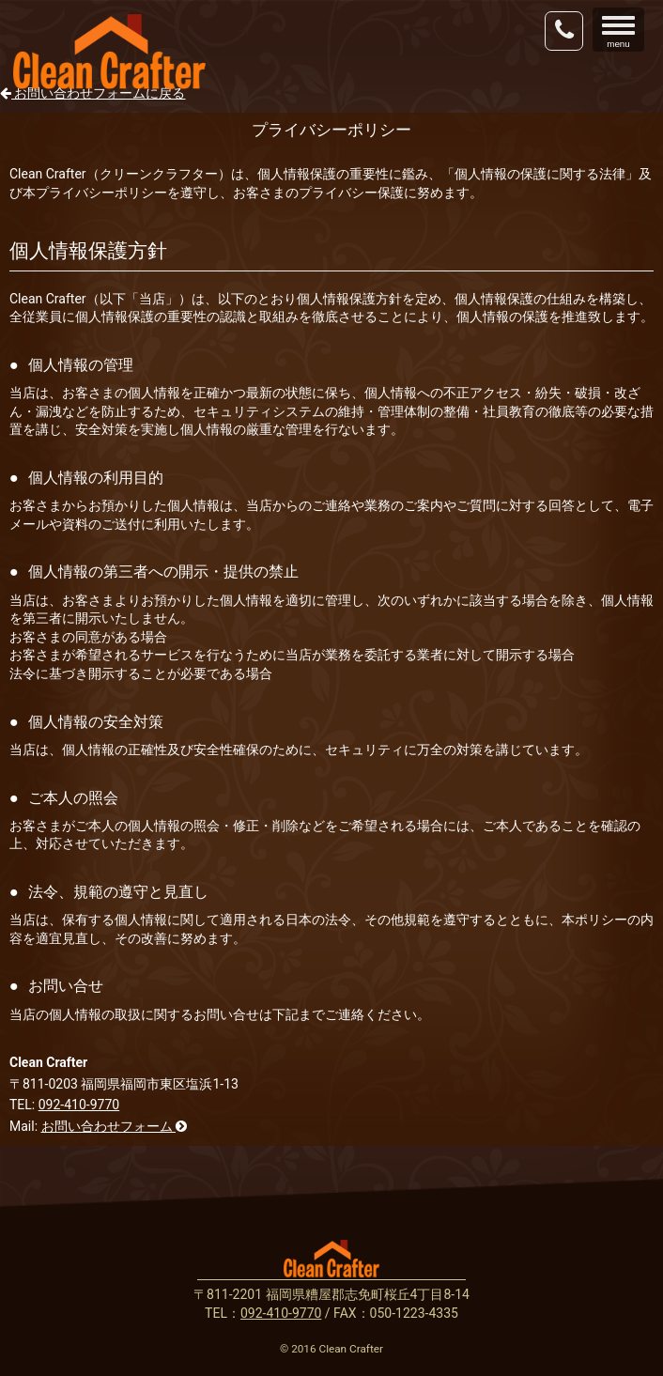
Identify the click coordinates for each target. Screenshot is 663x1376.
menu (623, 32)
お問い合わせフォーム (114, 1126)
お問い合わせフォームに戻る (92, 92)
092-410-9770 (79, 1104)
